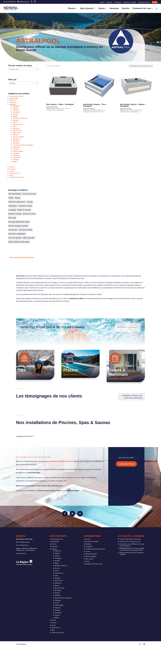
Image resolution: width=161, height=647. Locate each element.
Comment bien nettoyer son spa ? (130, 541)
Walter (15, 162)
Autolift (15, 114)
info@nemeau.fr (25, 542)
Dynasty (16, 120)
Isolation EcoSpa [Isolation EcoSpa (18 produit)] (25, 206)
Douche (125, 8)
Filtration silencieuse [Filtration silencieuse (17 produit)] (17, 202)
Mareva (15, 135)
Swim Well (16, 157)
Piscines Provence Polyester (23, 145)
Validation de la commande (94, 564)
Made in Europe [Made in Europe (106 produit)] (15, 214)
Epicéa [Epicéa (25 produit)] (17, 198)
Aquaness (16, 106)
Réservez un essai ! (127, 327)
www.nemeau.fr (21, 553)
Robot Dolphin (18, 151)
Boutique (88, 544)
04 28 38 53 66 (23, 545)
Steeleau (16, 155)
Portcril (15, 149)
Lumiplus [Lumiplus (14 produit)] (12, 210)
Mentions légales (91, 556)
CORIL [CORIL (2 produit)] (11, 198)
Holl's (15, 126)
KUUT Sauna (17, 131)
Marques (109, 2)
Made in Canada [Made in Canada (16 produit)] (24, 210)
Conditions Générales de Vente (95, 549)
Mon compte (89, 559)
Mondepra (16, 139)
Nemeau (16, 141)
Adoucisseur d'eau (16, 96)
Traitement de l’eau (141, 8)
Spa (22, 370)
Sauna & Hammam (118, 372)
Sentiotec (16, 153)
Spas (11, 175)
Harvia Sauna (17, 124)
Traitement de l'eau (17, 177)
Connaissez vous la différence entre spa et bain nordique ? (132, 545)
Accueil (102, 2)
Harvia (15, 122)
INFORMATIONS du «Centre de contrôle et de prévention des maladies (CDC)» (132, 549)
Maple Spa (17, 133)
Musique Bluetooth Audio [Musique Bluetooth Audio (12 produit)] (19, 222)
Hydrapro (16, 128)
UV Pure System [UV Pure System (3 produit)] (15, 238)
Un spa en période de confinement (130, 539)
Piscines (13, 169)
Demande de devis (144, 2)
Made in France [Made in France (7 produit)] (29, 214)
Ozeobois (16, 143)
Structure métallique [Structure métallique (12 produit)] (17, 234)
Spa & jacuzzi (86, 8)
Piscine (71, 8)
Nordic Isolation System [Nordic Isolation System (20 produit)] (18, 226)
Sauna (101, 8)
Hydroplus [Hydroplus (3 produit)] (13, 206)
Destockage (14, 98)
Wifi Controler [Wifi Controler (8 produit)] (29, 238)
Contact (154, 2)
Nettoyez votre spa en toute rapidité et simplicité (132, 553)
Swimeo (15, 159)
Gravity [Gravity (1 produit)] (30, 202)
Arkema (15, 110)
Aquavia (16, 108)
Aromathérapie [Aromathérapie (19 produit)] (15, 194)
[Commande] (140, 66)
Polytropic (16, 147)
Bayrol (15, 116)
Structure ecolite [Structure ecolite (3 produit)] (25, 230)
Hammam (114, 8)
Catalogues (117, 2)
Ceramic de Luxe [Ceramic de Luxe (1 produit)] (29, 194)
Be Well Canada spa (20, 118)
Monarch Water (18, 137)
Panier (88, 561)
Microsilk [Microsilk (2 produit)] (12, 218)
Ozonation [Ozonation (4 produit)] (13, 230)
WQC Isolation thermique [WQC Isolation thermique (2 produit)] (19, 242)
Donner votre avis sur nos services (132, 397)
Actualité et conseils (129, 2)
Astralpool (16, 112)
